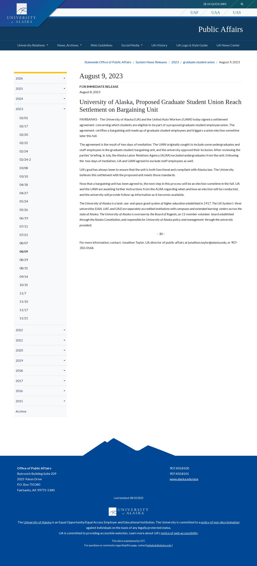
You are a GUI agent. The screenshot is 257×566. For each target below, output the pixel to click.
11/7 (22, 293)
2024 (19, 98)
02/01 (23, 118)
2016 (19, 391)
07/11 (23, 226)
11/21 (23, 318)
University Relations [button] (31, 45)
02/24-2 (25, 159)
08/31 (23, 268)
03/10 (23, 176)
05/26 (23, 209)
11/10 (23, 301)
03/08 (23, 168)
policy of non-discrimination (220, 522)
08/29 (23, 260)
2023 (175, 62)
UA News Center (227, 44)
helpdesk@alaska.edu (158, 545)
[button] (65, 78)
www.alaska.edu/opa (184, 479)
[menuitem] (40, 78)
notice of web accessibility (179, 533)
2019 (19, 360)
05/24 (23, 201)
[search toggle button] (242, 4)
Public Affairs (220, 29)
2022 (19, 330)
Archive (21, 411)
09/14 (23, 276)
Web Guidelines (100, 44)
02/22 (23, 143)
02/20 (23, 134)
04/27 (23, 193)
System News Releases (151, 62)
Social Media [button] (130, 45)
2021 (19, 340)
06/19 (23, 218)
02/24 (23, 151)
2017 (19, 381)
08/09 (23, 251)
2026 (19, 78)
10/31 (23, 285)
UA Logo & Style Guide (191, 44)
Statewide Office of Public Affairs (108, 62)
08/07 (23, 243)
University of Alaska (37, 522)
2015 (19, 401)
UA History (158, 44)
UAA (215, 12)
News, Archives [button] (68, 45)
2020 (19, 350)
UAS (237, 12)
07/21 (23, 235)
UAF (195, 12)
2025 (19, 88)
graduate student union (199, 62)
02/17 (23, 126)
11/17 (23, 310)
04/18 (23, 184)
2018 (19, 370)
